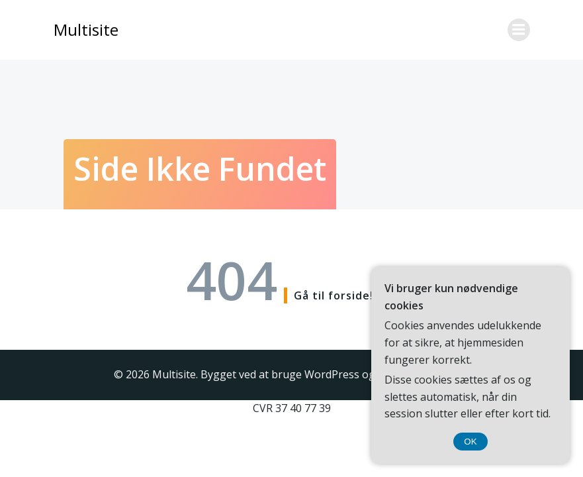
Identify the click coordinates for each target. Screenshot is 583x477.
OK (470, 442)
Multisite (86, 29)
